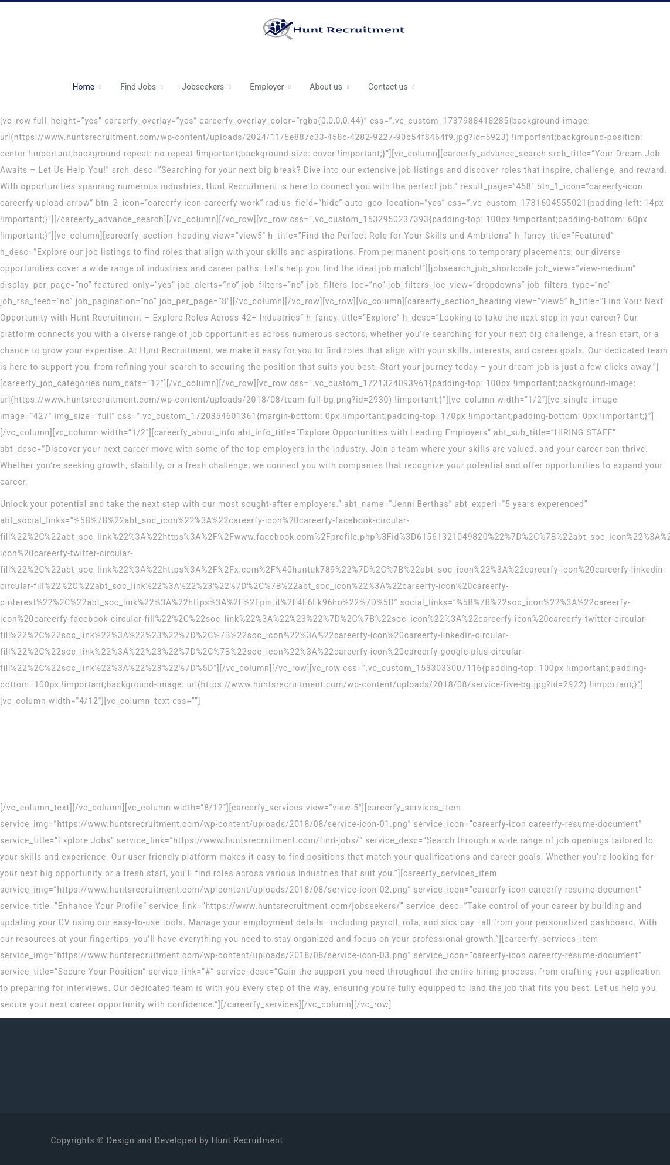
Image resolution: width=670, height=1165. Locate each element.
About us (326, 86)
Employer (267, 86)
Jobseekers (203, 86)
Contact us (387, 86)
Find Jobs (138, 86)
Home (84, 86)
